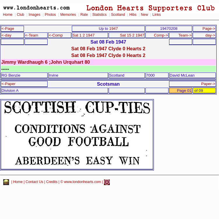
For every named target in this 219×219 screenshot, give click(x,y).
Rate (84, 15)
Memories (68, 15)
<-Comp (56, 35)
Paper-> (208, 84)
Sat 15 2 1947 (132, 35)
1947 (113, 28)
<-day (6, 35)
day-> (210, 35)
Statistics (99, 15)
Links (156, 15)
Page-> (208, 28)
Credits (52, 182)
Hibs (132, 15)
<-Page (7, 28)
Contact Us (35, 182)
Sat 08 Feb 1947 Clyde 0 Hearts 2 (108, 48)
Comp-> (161, 35)
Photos (50, 15)
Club (20, 15)
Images (34, 15)
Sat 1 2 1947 (83, 35)
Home (8, 15)
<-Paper (8, 84)
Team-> (185, 35)
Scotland (118, 15)
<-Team (31, 35)
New (144, 15)
